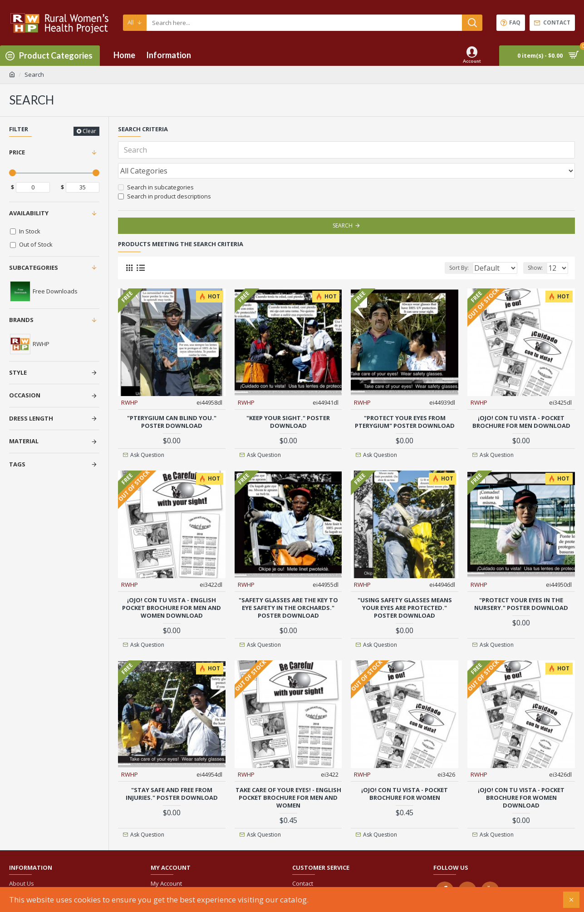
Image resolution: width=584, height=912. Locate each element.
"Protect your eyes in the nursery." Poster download (521, 583)
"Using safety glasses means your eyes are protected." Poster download (405, 587)
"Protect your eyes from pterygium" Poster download (405, 401)
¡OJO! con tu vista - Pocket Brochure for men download (521, 401)
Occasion (24, 395)
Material (24, 441)
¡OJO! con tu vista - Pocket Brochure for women (404, 773)
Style (18, 372)
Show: (537, 248)
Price (17, 152)
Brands (21, 320)
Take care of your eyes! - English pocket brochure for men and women (288, 777)
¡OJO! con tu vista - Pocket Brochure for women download (521, 777)
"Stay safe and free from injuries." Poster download (172, 773)
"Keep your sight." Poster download (288, 401)
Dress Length (31, 418)
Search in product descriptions (164, 176)
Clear (89, 131)
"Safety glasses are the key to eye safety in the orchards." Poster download (288, 587)
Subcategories (33, 267)
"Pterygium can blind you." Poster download (171, 401)
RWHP (130, 382)
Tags (17, 464)
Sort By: (451, 248)
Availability (29, 213)
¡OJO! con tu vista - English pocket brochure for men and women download (171, 587)
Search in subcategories (156, 167)
